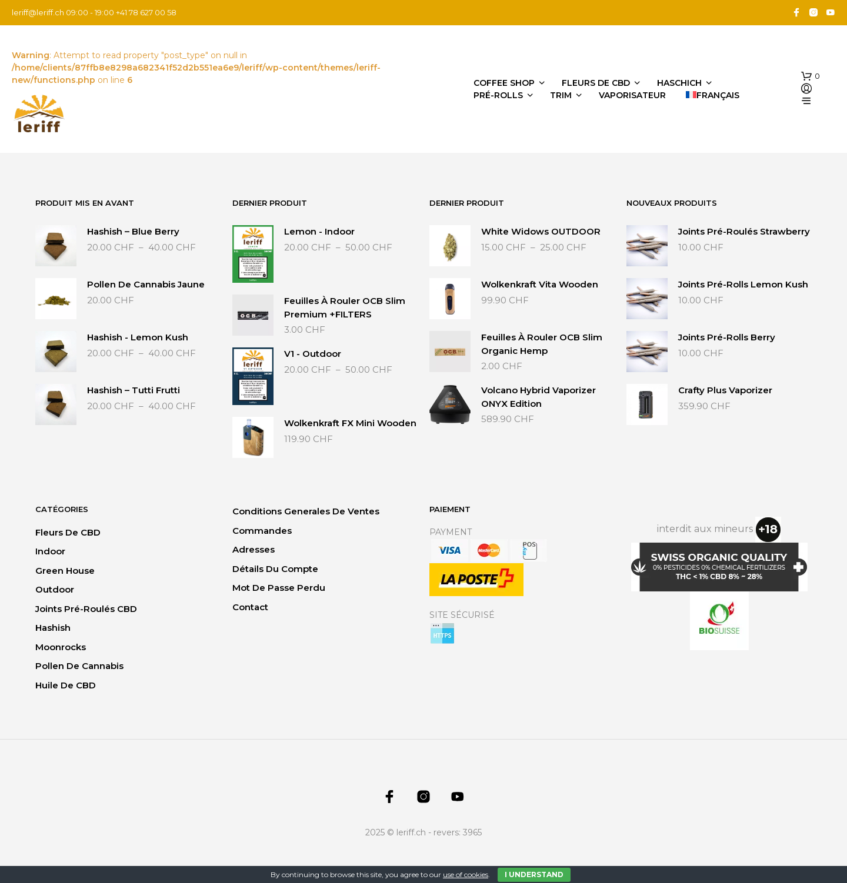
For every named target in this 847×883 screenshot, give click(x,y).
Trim (561, 95)
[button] (810, 76)
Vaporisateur (632, 95)
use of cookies (465, 874)
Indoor (50, 551)
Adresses (253, 549)
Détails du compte (275, 568)
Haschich (679, 83)
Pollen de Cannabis (79, 665)
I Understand (534, 874)
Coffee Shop (504, 83)
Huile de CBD (65, 685)
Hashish (53, 627)
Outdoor (54, 589)
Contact (250, 607)
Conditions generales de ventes (305, 511)
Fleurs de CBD (596, 83)
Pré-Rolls (498, 95)
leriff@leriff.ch (38, 12)
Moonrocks (60, 647)
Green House (65, 570)
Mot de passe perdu (278, 587)
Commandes (262, 530)
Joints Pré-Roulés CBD (86, 608)
